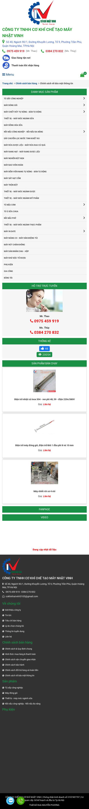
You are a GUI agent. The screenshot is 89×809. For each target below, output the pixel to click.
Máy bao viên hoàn (13, 165)
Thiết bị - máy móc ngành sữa (19, 118)
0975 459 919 (15, 51)
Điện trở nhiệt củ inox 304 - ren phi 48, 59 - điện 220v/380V (44, 399)
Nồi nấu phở (10, 218)
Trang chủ (7, 83)
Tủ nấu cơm (10, 205)
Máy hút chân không (14, 245)
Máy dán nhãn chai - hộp (16, 251)
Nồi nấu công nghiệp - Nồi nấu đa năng (23, 132)
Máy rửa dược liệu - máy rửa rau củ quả (24, 145)
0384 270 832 (54, 51)
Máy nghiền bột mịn (14, 158)
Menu (8, 74)
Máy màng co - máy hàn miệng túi (21, 238)
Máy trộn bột (11, 185)
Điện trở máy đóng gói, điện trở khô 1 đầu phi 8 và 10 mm (44, 445)
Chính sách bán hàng (25, 83)
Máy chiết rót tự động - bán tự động (22, 112)
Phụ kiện (8, 264)
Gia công (8, 271)
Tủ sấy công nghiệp (13, 98)
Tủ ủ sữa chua (11, 211)
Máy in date (10, 231)
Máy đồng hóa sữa (13, 125)
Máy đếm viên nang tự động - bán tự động (25, 172)
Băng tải (8, 278)
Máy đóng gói (10, 105)
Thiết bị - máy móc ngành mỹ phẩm (21, 198)
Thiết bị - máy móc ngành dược (19, 191)
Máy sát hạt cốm (12, 178)
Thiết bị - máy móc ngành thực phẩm (22, 225)
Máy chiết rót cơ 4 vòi (44, 491)
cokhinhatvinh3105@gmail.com (22, 596)
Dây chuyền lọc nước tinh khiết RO (22, 138)
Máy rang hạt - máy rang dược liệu (22, 152)
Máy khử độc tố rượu (15, 258)
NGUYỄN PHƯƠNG (50, 805)
